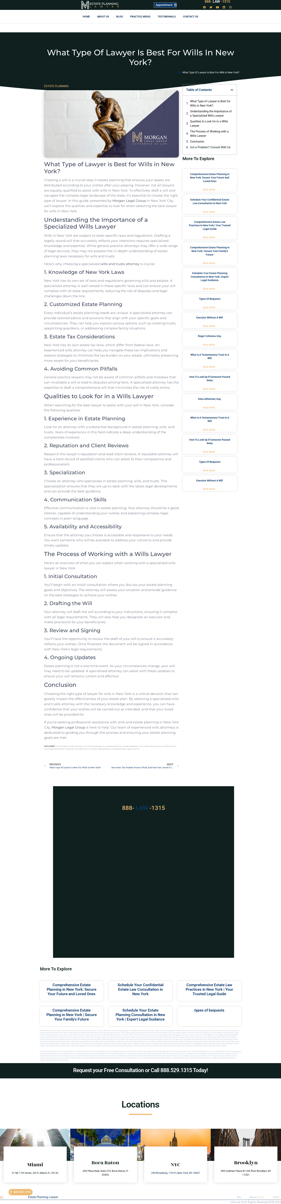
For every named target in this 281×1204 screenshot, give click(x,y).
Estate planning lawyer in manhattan (204, 1053)
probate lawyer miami (137, 1037)
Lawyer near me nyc (172, 1056)
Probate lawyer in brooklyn (151, 1058)
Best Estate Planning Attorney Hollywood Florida (156, 1033)
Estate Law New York (82, 1051)
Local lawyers (184, 1056)
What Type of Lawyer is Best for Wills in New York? (210, 103)
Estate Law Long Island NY (98, 1051)
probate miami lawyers (107, 1037)
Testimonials (167, 16)
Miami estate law (205, 1046)
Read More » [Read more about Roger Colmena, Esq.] (210, 345)
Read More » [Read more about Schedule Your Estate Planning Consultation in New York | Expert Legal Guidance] (210, 289)
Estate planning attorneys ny (67, 1053)
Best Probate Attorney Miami (68, 1033)
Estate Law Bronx (137, 1051)
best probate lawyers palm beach (147, 1043)
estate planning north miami (230, 1043)
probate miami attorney (92, 1037)
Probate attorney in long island (80, 1058)
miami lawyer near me (141, 1046)
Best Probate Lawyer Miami (85, 1033)
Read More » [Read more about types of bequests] (210, 307)
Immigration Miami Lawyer (230, 1033)
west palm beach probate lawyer (114, 1041)
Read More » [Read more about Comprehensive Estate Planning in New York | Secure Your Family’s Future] (210, 263)
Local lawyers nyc (194, 1056)
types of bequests (209, 298)
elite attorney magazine (217, 1035)
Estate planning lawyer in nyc (49, 1056)
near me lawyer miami (122, 1037)
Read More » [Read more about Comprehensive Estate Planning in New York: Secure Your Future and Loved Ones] (210, 190)
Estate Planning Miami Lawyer (70, 1030)
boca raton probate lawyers (95, 1041)
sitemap (235, 1202)
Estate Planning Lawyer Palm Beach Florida (184, 1033)
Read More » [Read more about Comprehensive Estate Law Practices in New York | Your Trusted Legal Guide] (210, 237)
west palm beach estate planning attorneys (193, 1039)
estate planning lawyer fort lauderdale (187, 1043)
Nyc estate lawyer (219, 1056)
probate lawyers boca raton (193, 1041)
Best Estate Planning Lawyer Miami (106, 1033)
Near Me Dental (138, 1030)
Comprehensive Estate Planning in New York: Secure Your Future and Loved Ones (209, 178)
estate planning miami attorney (74, 1037)
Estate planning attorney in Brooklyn (57, 1060)
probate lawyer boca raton (210, 1041)
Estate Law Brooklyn (125, 1051)
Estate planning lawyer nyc (90, 1056)
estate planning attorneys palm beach (89, 1039)
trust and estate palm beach (190, 1046)
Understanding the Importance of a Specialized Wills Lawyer (211, 113)
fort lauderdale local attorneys (86, 1046)
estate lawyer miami (151, 1037)
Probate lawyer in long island (170, 1058)
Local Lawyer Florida (65, 1035)
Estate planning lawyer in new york (227, 1053)
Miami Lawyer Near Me (106, 1030)
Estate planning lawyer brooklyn (137, 1053)
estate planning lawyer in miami (210, 1043)
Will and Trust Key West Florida (136, 1035)
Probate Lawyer (224, 1041)
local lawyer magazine (173, 1035)
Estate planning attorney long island (225, 1051)
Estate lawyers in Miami (219, 1046)
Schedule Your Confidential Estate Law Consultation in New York (140, 989)
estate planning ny (164, 1051)
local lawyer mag (160, 1035)
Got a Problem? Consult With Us (210, 147)
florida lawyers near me (69, 1046)
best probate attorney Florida (89, 1043)
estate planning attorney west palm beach (138, 1039)
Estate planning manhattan (142, 1056)
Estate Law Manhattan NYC (66, 1051)
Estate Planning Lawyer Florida (123, 1030)
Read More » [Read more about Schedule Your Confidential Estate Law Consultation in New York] (210, 212)
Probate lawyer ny (46, 1058)
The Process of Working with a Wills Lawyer (209, 133)
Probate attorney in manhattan (99, 1058)
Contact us (190, 16)
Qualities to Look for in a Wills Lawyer (209, 123)
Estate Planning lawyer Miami (49, 1035)
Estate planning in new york (103, 1053)
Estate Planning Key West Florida (115, 1035)
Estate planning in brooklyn (85, 1053)
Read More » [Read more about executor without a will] (210, 326)
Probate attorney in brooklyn (61, 1058)
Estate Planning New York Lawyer (50, 1030)
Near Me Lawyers (148, 1030)
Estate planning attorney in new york (182, 1051)
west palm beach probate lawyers (137, 1041)
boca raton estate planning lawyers (74, 1041)
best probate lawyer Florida (127, 1043)
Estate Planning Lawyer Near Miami (204, 1030)
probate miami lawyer (156, 1046)
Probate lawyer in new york (188, 1058)
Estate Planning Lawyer (43, 1197)
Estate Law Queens (112, 1051)
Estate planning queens (158, 1056)
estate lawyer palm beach (166, 1043)
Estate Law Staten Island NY (49, 1051)
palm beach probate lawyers (157, 1041)
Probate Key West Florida (97, 1035)
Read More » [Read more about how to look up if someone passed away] (210, 389)
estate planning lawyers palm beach (191, 1037)
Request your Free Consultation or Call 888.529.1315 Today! (140, 1070)
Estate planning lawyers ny (107, 1056)
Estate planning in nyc (119, 1053)
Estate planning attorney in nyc (204, 1051)
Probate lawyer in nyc (204, 1058)
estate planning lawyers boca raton (214, 1037)
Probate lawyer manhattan (220, 1058)
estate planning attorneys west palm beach (165, 1039)
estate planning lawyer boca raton (169, 1037)
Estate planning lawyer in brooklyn (158, 1053)
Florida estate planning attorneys (50, 1046)
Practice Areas (140, 16)
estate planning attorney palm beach (112, 1039)
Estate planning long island (125, 1056)
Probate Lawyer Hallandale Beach (165, 1030)
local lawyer (151, 1035)
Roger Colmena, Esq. (209, 336)
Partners (276, 1197)
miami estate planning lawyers (123, 1046)
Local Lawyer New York (150, 1051)
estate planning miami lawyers (54, 1037)
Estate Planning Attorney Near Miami (227, 1030)
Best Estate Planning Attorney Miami (128, 1033)
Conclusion (197, 141)
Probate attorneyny (231, 1056)
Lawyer (106, 6)
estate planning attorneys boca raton (65, 1039)
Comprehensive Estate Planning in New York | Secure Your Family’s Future (209, 251)
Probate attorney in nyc (135, 1058)
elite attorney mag (204, 1035)
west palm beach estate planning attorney (221, 1039)
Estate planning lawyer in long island (181, 1053)
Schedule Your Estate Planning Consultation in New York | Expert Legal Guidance (210, 277)
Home (86, 16)
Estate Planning (103, 4)
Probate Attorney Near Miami (49, 1033)
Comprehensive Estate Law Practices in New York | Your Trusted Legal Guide (209, 225)
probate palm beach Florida (171, 1046)
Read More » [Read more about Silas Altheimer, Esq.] (210, 407)
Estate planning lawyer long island (70, 1056)
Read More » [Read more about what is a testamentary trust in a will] (210, 367)
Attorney (257, 1197)
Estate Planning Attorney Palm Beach (210, 1033)
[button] (232, 89)
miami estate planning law (105, 1046)
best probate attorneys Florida (108, 1043)
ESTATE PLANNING (56, 86)
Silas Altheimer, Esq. (209, 398)
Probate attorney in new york (118, 1058)
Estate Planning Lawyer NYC (89, 1030)
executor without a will (209, 317)
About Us (103, 16)
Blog (119, 16)
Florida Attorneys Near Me (80, 1035)
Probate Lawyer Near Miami (184, 1030)
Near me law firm (207, 1056)
